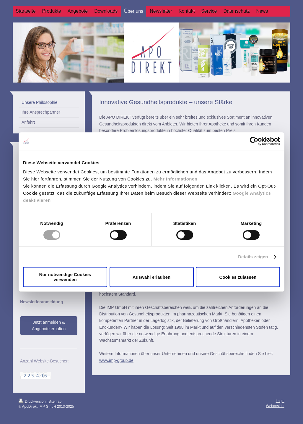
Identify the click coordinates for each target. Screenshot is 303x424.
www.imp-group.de (116, 360)
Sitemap (54, 401)
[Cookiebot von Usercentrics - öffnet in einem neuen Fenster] (254, 141)
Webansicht (275, 406)
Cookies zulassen (238, 277)
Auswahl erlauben (151, 277)
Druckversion (33, 401)
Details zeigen (253, 256)
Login (280, 401)
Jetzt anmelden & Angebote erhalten (49, 325)
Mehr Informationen (176, 178)
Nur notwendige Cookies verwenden (65, 277)
